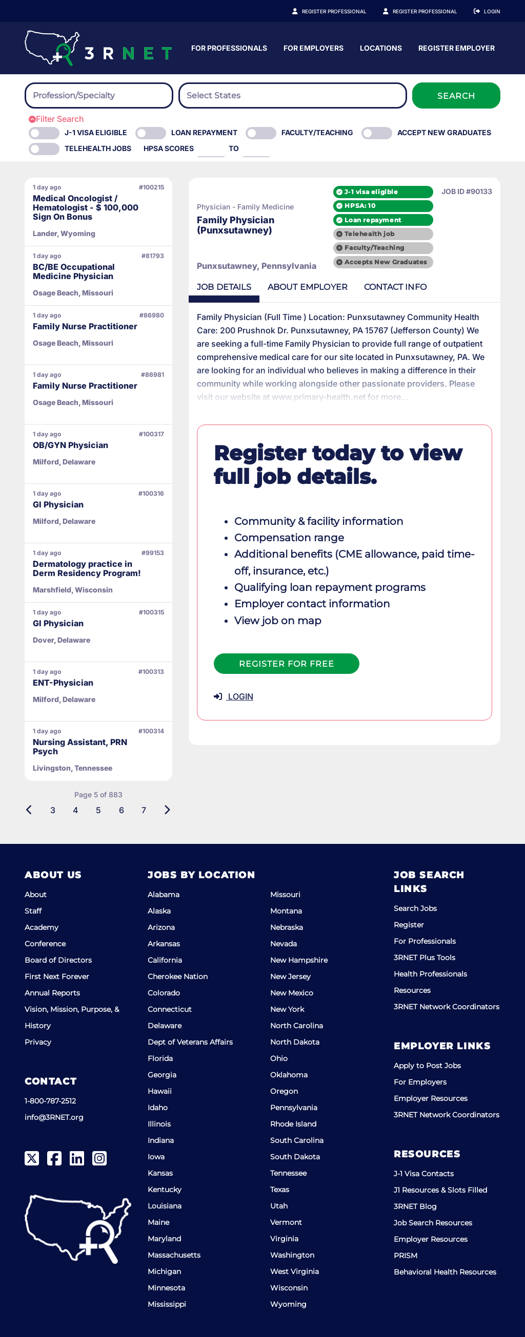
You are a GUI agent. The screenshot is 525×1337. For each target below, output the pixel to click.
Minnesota (166, 1287)
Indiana (161, 1140)
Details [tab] (224, 287)
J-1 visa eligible (371, 192)
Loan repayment (373, 220)
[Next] (166, 810)
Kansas (160, 1173)
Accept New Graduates (444, 132)
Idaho (158, 1107)
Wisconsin (289, 1287)
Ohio (279, 1058)
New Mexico (291, 993)
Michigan (164, 1271)
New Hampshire (299, 960)
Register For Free (286, 664)
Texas (279, 1189)
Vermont (286, 1222)
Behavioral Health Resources (445, 1272)
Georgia (162, 1074)
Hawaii (160, 1091)
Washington (292, 1255)
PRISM (405, 1255)
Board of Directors (58, 960)
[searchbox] (89, 96)
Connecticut (170, 1009)
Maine (158, 1222)
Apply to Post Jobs (427, 1065)
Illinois (159, 1124)
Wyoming (288, 1304)
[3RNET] (98, 48)
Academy (41, 927)
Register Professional (345, 11)
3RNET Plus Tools (424, 957)
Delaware (164, 1025)
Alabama (163, 894)
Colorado (164, 993)
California (165, 960)
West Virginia (294, 1271)
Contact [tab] (395, 287)
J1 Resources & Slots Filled (440, 1190)
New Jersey (290, 976)
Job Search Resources (433, 1222)
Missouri (285, 894)
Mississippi (167, 1304)
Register (409, 924)
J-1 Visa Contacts (424, 1173)
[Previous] (29, 810)
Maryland (164, 1238)
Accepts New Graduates (386, 262)
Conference (45, 943)
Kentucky (164, 1189)
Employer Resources (431, 1098)
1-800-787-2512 (50, 1101)
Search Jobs (415, 908)
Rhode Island (293, 1124)
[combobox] (99, 95)
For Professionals (328, 48)
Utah (279, 1206)
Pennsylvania (293, 1107)
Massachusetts (174, 1255)
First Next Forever (57, 976)
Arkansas (164, 943)
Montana (286, 911)
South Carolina (297, 1140)
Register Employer (430, 11)
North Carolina (296, 1025)
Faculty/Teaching (317, 132)
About (36, 894)
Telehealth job (369, 234)
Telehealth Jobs (98, 148)
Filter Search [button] (56, 119)
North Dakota (294, 1042)
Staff (33, 911)
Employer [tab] (308, 287)
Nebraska (286, 927)
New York (287, 1009)
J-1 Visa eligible (96, 132)
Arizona (161, 927)
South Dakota (295, 1156)
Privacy (38, 1042)
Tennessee (288, 1173)
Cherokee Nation (178, 976)
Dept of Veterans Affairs (190, 1042)
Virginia (284, 1238)
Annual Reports (52, 993)
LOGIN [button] (233, 696)
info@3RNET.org (54, 1117)
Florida (160, 1058)
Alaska (159, 911)
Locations (479, 48)
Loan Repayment (204, 132)
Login (492, 11)
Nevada (283, 943)
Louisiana (164, 1206)
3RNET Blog (415, 1206)
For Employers (412, 48)
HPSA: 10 (360, 205)
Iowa (156, 1156)
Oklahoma (289, 1074)
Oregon (284, 1091)
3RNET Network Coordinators (446, 1006)
